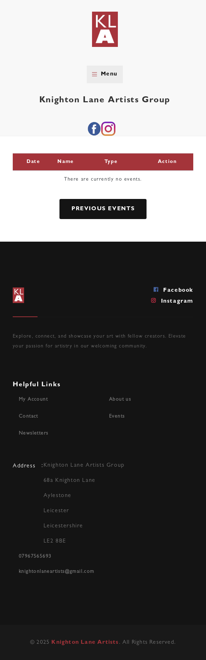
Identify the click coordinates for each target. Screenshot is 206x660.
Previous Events (103, 209)
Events (117, 416)
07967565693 (35, 556)
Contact (28, 416)
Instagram (172, 300)
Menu (105, 74)
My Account (33, 399)
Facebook (173, 290)
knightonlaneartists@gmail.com (57, 571)
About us (120, 399)
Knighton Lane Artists (85, 643)
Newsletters (33, 433)
